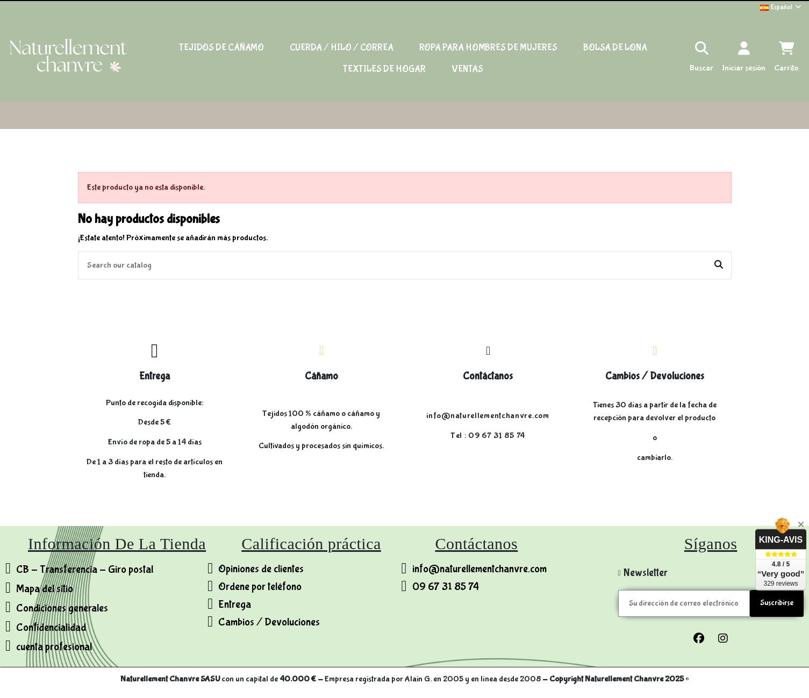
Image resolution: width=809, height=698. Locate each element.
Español (781, 7)
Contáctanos (488, 376)
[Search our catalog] (719, 265)
